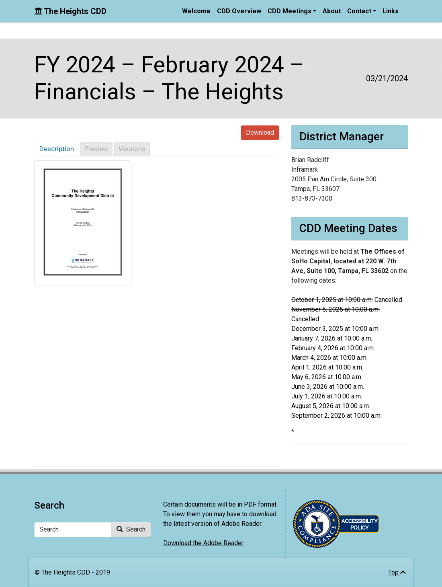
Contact (359, 11)
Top (397, 572)
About (332, 11)
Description (56, 149)
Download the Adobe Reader (203, 543)
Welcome (196, 11)
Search (131, 529)
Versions (132, 149)
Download (260, 132)
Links (391, 11)
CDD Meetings (289, 11)
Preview (96, 149)
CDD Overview (239, 11)
